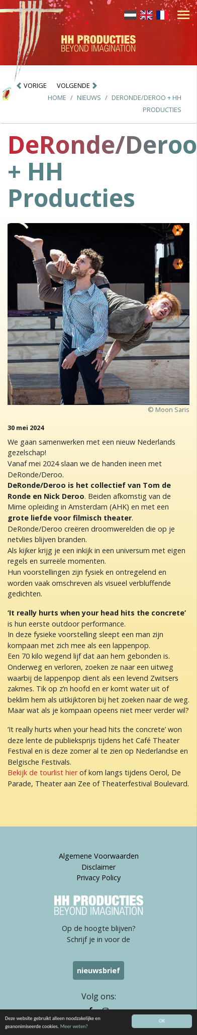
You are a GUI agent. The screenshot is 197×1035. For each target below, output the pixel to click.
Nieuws (89, 97)
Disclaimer (98, 867)
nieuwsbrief (98, 970)
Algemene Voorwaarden (99, 856)
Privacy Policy (98, 877)
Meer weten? (74, 1027)
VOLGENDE (77, 85)
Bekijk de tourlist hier (42, 772)
